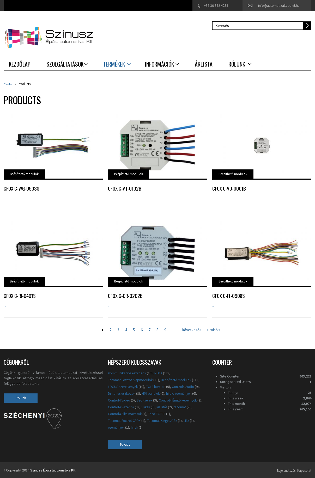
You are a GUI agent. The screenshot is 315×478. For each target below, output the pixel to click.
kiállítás (114, 413)
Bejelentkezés (280, 470)
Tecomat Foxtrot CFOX (149, 420)
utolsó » (215, 329)
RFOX (161, 372)
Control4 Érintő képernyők (128, 406)
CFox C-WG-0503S (21, 188)
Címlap (9, 84)
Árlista (204, 64)
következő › (192, 329)
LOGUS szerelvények (124, 386)
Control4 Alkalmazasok (163, 413)
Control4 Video (119, 400)
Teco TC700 (117, 420)
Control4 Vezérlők (169, 406)
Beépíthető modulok (24, 174)
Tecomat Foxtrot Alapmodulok (131, 379)
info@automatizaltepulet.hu (278, 5)
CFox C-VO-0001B (229, 188)
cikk (151, 426)
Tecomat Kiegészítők (124, 426)
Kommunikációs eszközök (128, 372)
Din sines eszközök (123, 393)
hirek (189, 426)
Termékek (114, 64)
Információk (159, 64)
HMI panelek (153, 393)
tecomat (133, 413)
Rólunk (236, 64)
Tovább (125, 444)
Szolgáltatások (64, 64)
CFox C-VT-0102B (124, 188)
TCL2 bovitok (159, 386)
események (169, 426)
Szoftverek (146, 400)
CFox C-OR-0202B (125, 295)
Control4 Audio (187, 386)
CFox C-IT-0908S (228, 295)
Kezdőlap (20, 64)
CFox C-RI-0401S (20, 295)
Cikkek (195, 406)
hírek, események (184, 393)
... (5, 197)
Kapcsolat (303, 470)
